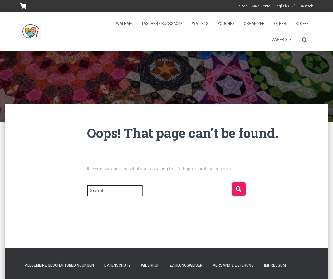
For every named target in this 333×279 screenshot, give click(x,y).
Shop (243, 6)
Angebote (281, 39)
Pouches (226, 24)
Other (280, 24)
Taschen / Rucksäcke (162, 24)
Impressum (275, 265)
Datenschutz (117, 265)
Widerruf (150, 265)
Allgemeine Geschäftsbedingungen (59, 265)
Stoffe (302, 24)
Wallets (200, 24)
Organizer (254, 24)
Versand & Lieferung (233, 265)
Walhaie (124, 24)
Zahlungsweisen (186, 265)
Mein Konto (261, 6)
